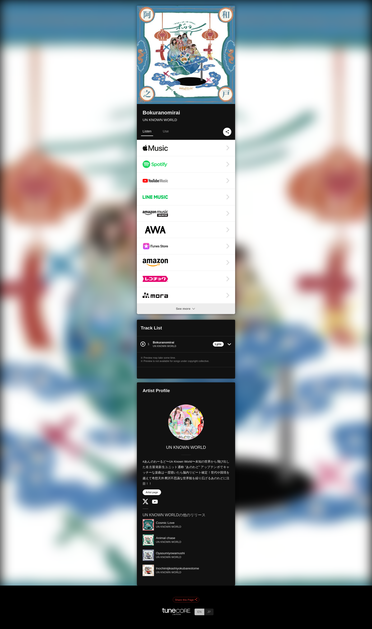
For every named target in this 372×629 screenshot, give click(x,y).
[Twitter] (145, 503)
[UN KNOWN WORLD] (186, 422)
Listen (147, 131)
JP (209, 612)
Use (166, 131)
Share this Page (186, 599)
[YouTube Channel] (155, 502)
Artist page (152, 492)
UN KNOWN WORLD (160, 120)
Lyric (218, 344)
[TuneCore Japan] (176, 614)
